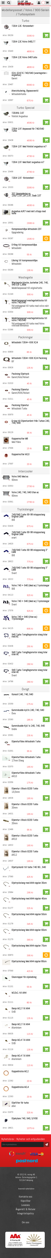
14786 (10, 681)
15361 (10, 735)
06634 (10, 1065)
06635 (10, 1033)
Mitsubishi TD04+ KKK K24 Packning (29, 358)
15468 (10, 171)
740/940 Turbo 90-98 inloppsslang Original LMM (28, 515)
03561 (10, 501)
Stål (14, 1011)
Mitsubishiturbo (19, 94)
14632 (10, 845)
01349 (10, 294)
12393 (10, 1096)
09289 (10, 269)
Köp (46, 35)
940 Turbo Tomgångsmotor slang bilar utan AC (29, 653)
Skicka (46, 1144)
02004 (10, 311)
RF (13, 361)
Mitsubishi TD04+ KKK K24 (25, 342)
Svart (14, 573)
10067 (10, 100)
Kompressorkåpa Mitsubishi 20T (27, 229)
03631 (10, 122)
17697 (10, 463)
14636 (10, 797)
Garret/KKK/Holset (21, 393)
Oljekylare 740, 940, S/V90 (25, 1118)
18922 (10, 561)
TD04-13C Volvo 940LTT (23, 41)
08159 (10, 35)
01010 (10, 383)
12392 (10, 1080)
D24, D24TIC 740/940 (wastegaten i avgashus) (29, 74)
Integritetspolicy (25, 1213)
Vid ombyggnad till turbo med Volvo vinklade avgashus (28, 324)
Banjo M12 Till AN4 (21, 1008)
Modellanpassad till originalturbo (27, 288)
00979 (10, 414)
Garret (14, 78)
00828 (10, 367)
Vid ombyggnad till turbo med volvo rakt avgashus (30, 307)
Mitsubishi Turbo (19, 408)
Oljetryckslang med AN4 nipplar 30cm (29, 883)
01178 (10, 923)
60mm (15, 480)
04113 (10, 594)
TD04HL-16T (18, 113)
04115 (10, 628)
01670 (10, 1112)
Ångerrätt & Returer (25, 1209)
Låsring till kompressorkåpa (24, 260)
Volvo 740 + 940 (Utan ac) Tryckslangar (24, 618)
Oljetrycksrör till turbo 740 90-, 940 (29, 867)
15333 (10, 187)
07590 (10, 970)
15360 (10, 719)
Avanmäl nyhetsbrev (26, 1188)
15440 (10, 51)
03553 (10, 485)
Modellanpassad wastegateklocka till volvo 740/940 (29, 301)
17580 (10, 876)
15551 (10, 222)
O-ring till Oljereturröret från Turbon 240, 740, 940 (31, 422)
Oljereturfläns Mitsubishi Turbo (26, 741)
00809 (10, 351)
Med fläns (16, 442)
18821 (10, 1127)
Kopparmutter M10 (20, 454)
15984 (10, 892)
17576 (10, 610)
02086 (10, 329)
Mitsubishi (16, 248)
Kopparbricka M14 (20, 1087)
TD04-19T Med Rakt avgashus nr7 (28, 162)
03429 (10, 525)
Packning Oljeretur (20, 389)
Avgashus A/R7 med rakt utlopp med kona (29, 212)
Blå (13, 520)
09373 (10, 155)
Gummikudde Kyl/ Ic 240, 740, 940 (28, 725)
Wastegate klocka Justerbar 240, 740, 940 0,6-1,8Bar (30, 283)
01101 (10, 986)
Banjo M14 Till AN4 (21, 1040)
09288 (10, 254)
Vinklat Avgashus (20, 116)
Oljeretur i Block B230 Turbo (25, 788)
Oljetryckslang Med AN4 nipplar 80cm (29, 961)
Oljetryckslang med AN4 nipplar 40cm (29, 898)
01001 (10, 750)
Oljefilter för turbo (20, 1102)
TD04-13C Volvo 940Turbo (24, 57)
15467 (10, 84)
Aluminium (16, 1027)
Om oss (25, 1222)
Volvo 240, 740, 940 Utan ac (25, 492)
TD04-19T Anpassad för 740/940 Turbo (28, 129)
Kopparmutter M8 (20, 438)
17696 (10, 448)
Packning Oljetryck (20, 373)
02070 (10, 766)
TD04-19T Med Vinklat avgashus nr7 (29, 146)
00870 (10, 955)
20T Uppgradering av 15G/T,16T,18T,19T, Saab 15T (26, 194)
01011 (10, 398)
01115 (10, 1017)
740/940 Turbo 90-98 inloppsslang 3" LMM (30, 551)
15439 (10, 66)
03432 (10, 663)
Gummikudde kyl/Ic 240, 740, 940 (28, 710)
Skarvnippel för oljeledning (24, 977)
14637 (10, 860)
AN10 (14, 776)
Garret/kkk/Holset (20, 377)
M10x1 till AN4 (19, 992)
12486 (10, 829)
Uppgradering (17, 232)
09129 (10, 432)
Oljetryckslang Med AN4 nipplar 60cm (29, 930)
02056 (10, 782)
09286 (10, 205)
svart (14, 537)
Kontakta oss (25, 1196)
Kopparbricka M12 (20, 1071)
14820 (10, 543)
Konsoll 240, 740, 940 (22, 694)
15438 (10, 140)
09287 (10, 238)
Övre (14, 713)
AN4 (14, 1106)
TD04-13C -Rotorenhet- (23, 26)
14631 (10, 813)
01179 (10, 939)
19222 (10, 579)
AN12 (14, 855)
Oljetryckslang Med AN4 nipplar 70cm (29, 945)
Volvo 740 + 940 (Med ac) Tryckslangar (30, 585)
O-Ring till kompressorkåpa (24, 244)
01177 (10, 907)
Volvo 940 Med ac (20, 476)
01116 (10, 1049)
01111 (10, 1002)
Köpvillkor (25, 1201)
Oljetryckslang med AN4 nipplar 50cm (29, 914)
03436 (10, 645)
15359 (10, 703)
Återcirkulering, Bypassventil (25, 90)
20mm (15, 807)
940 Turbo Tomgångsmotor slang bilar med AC (29, 635)
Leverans (25, 1205)
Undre (14, 729)
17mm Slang (18, 760)
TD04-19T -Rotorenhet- (23, 178)
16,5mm (16, 792)
